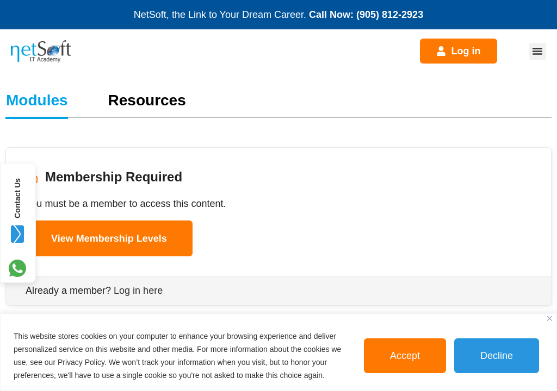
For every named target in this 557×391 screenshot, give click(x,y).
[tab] (37, 100)
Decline (496, 355)
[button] (537, 51)
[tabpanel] (278, 212)
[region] (278, 352)
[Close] (549, 318)
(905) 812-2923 (389, 14)
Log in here (138, 290)
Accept (405, 355)
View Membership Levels (109, 238)
